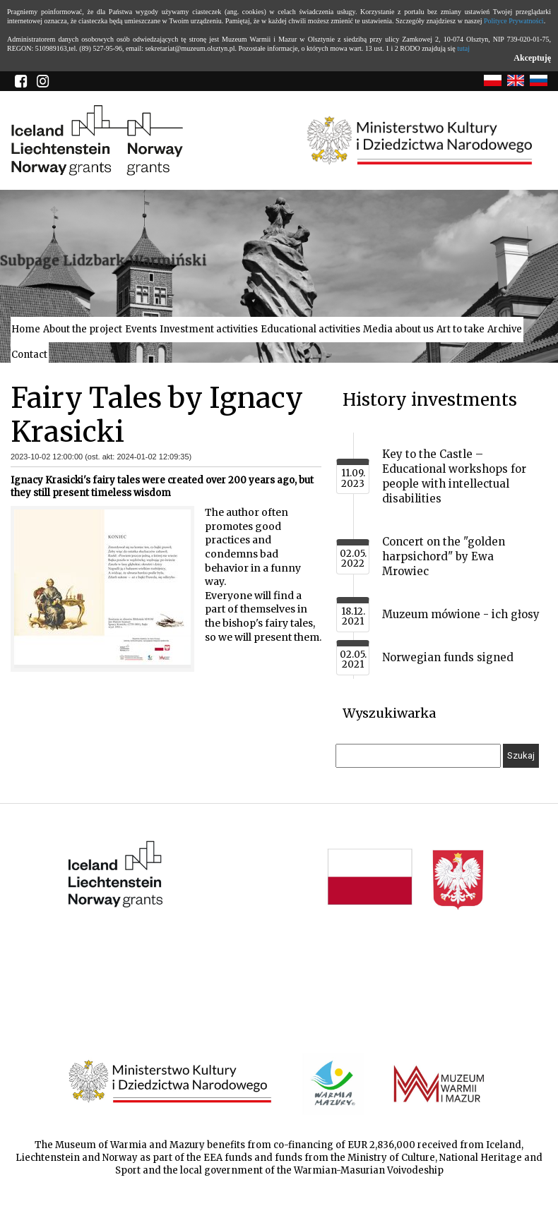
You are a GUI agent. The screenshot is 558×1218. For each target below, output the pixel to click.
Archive (504, 329)
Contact (29, 355)
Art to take (461, 329)
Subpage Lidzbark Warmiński (103, 260)
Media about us (398, 329)
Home (25, 329)
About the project (82, 329)
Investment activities (209, 329)
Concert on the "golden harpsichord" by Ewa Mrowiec (443, 556)
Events (141, 329)
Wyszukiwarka (389, 713)
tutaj (463, 48)
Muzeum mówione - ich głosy (461, 614)
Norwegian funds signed (448, 657)
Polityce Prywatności (514, 21)
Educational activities (310, 329)
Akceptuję (532, 58)
